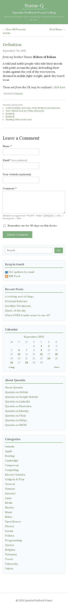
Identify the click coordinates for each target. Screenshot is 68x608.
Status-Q (34, 5)
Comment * (10, 188)
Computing (12, 470)
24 (48, 358)
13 (19, 354)
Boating (10, 455)
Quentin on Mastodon (18, 406)
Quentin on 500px (16, 420)
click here (59, 87)
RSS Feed (12, 276)
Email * (15, 160)
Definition (12, 44)
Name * (7, 146)
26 (11, 362)
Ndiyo (8, 516)
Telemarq (11, 554)
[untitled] (10, 113)
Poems (9, 531)
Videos (9, 568)
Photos (9, 526)
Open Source (13, 521)
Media (8, 502)
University (11, 563)
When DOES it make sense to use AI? (27, 315)
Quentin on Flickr (15, 415)
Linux (8, 498)
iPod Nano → (57, 29)
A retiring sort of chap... (19, 296)
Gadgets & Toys (14, 479)
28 (26, 362)
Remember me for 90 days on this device (30, 225)
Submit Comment (17, 234)
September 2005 (34, 336)
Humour (10, 488)
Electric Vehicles (15, 474)
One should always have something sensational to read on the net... (34, 18)
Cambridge (11, 460)
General (18, 93)
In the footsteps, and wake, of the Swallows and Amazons (33, 108)
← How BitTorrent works (14, 31)
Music (8, 512)
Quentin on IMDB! (16, 425)
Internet (10, 493)
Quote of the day (15, 310)
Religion (10, 549)
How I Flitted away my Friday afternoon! (25, 111)
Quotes (9, 545)
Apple (8, 451)
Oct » (57, 367)
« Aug (11, 367)
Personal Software (16, 301)
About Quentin (14, 387)
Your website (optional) (17, 174)
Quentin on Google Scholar (21, 396)
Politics (9, 535)
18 (56, 354)
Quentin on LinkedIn (17, 401)
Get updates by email (19, 272)
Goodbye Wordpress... (18, 306)
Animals (9, 446)
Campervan (12, 465)
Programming (13, 540)
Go (58, 250)
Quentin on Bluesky (16, 411)
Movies (9, 507)
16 (41, 354)
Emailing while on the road (18, 119)
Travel (9, 559)
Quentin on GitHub (16, 392)
